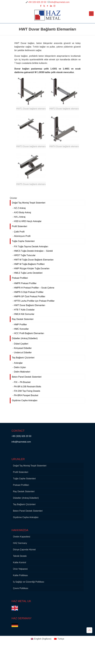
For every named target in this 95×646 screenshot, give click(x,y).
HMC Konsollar (21, 329)
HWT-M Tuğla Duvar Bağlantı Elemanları (34, 260)
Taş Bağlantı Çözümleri (23, 357)
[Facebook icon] (41, 6)
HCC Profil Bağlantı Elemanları (29, 333)
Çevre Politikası (20, 588)
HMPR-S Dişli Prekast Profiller (28, 292)
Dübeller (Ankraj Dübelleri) (25, 338)
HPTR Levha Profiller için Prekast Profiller (34, 301)
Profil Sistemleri (19, 226)
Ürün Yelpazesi (20, 569)
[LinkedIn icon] (51, 6)
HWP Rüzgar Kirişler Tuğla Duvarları (31, 268)
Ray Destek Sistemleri (22, 319)
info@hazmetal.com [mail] (60, 2)
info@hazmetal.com (21, 442)
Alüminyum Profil (22, 236)
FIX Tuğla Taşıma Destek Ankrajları (31, 246)
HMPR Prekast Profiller (25, 283)
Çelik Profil (19, 232)
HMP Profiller (20, 324)
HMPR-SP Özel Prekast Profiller (29, 296)
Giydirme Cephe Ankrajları (25, 400)
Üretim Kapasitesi (21, 536)
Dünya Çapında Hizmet (24, 549)
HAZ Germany (20, 543)
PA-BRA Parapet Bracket (26, 395)
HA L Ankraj (19, 217)
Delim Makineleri (22, 372)
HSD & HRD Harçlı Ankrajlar (27, 221)
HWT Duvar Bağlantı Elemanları (29, 305)
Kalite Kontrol (19, 562)
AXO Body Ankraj (22, 212)
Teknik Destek (20, 556)
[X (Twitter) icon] (44, 6)
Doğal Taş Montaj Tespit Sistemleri (28, 203)
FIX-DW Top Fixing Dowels (27, 391)
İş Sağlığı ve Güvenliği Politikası (28, 582)
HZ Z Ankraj (19, 208)
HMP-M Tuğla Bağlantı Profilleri (29, 264)
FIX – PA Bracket (22, 382)
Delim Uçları (20, 367)
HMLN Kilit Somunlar (24, 314)
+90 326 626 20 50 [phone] (37, 2)
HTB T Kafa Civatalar (24, 310)
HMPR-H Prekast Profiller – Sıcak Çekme (34, 288)
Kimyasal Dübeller (23, 348)
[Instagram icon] (54, 6)
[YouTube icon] (48, 6)
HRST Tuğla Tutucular (24, 255)
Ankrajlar (18, 363)
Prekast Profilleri (20, 278)
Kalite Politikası (20, 575)
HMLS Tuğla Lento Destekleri (28, 273)
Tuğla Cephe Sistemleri (23, 241)
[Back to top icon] (89, 630)
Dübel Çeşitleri (21, 344)
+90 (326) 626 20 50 (21, 436)
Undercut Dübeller (23, 352)
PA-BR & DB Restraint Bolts (27, 386)
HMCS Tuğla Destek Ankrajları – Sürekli (33, 251)
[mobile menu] (91, 13)
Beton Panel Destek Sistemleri (26, 377)
